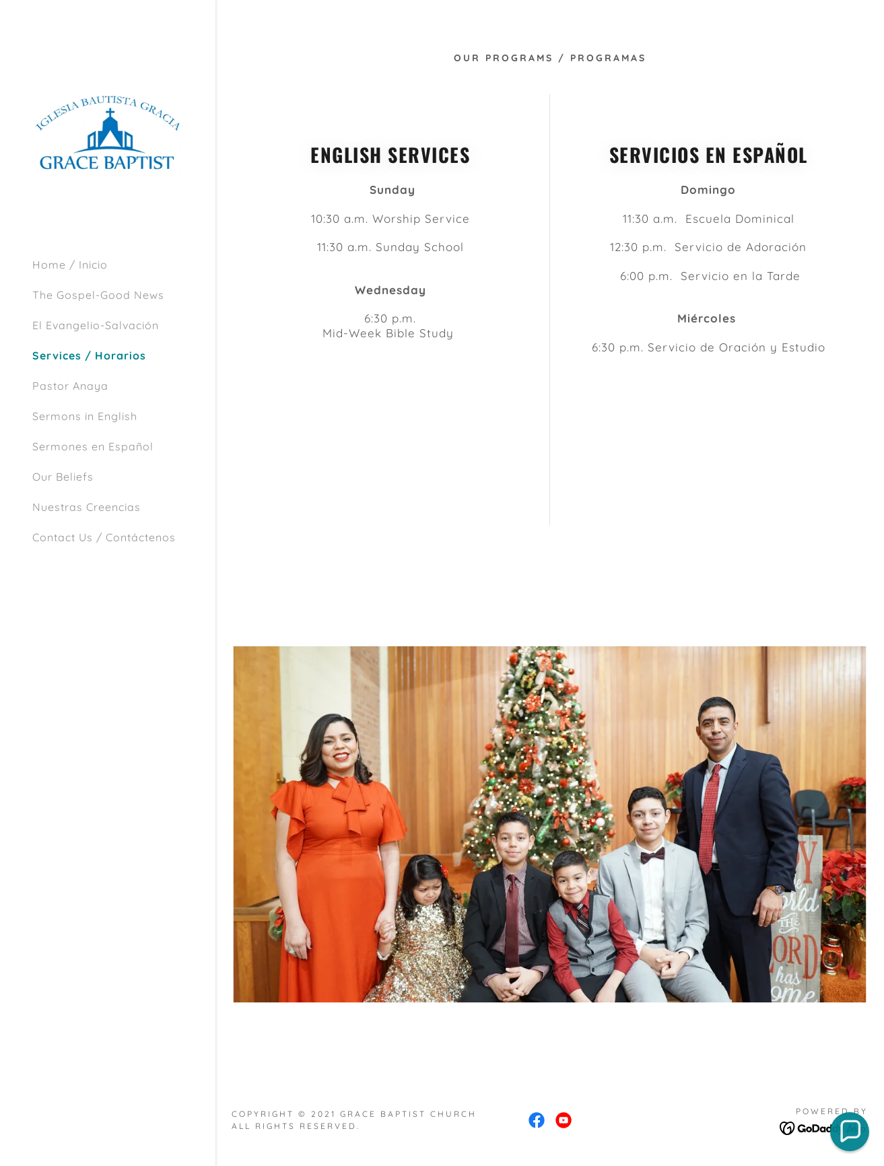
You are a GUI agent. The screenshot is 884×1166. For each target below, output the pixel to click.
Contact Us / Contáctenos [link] (104, 537)
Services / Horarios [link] (89, 355)
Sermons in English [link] (84, 416)
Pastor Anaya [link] (70, 385)
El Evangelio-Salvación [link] (95, 325)
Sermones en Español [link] (93, 446)
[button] (850, 1132)
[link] (107, 133)
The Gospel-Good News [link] (98, 295)
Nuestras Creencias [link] (86, 507)
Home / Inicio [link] (70, 264)
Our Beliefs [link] (63, 476)
